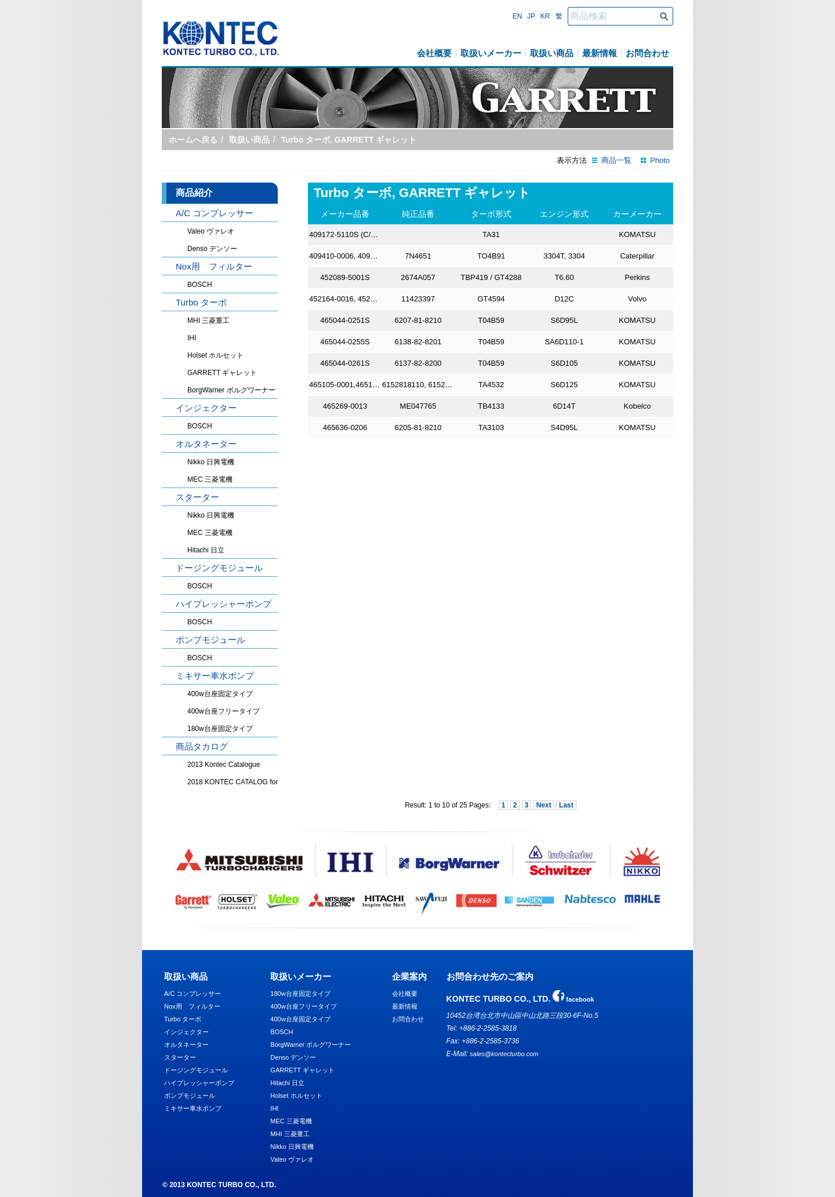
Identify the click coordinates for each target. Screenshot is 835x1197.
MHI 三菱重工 (208, 320)
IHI (191, 338)
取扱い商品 (551, 53)
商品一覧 (616, 160)
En (517, 16)
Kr (545, 16)
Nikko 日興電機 (210, 462)
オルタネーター (206, 444)
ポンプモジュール (210, 640)
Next (543, 805)
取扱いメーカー (490, 53)
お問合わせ (647, 53)
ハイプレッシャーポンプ (223, 604)
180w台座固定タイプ (220, 729)
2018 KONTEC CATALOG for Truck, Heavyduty (241, 782)
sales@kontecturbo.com (504, 1053)
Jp (531, 16)
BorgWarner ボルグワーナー (231, 390)
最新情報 (599, 53)
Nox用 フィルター (214, 266)
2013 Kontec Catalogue (223, 765)
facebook (573, 999)
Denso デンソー (212, 249)
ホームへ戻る (193, 139)
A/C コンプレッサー (214, 213)
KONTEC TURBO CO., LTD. (221, 39)
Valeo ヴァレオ (210, 231)
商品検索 (664, 16)
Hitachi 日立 (205, 550)
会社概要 (434, 53)
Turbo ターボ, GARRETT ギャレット (349, 139)
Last (566, 805)
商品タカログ (202, 746)
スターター (197, 497)
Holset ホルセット (215, 355)
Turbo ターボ (201, 302)
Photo (660, 160)
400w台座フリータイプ (223, 711)
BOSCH (199, 285)
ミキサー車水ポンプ (215, 676)
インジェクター (206, 408)
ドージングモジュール (219, 568)
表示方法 (572, 160)
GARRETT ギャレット (222, 373)
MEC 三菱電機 (210, 479)
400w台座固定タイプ (220, 694)
